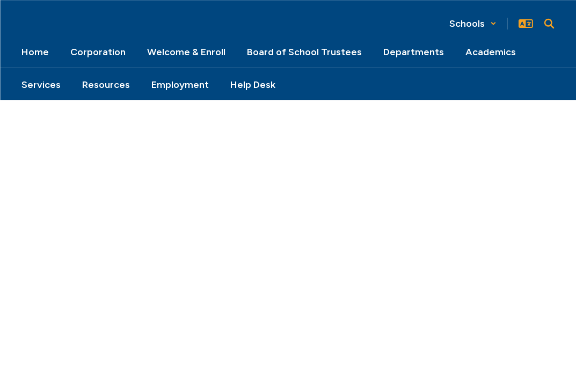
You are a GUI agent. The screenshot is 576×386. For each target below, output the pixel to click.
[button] (473, 23)
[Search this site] (549, 23)
